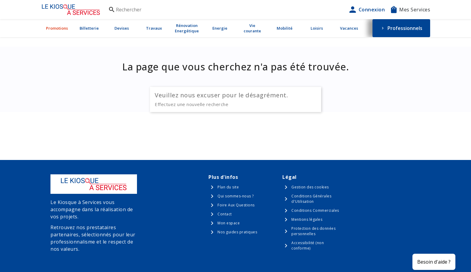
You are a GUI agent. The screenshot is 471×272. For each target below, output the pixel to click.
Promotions (57, 28)
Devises (121, 28)
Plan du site (228, 187)
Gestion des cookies (310, 187)
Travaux (154, 28)
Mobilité (285, 28)
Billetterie (89, 28)
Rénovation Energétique (187, 28)
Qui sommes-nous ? (235, 196)
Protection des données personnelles (313, 231)
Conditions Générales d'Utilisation (311, 199)
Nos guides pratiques (237, 232)
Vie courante (252, 28)
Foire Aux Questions (236, 205)
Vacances (349, 28)
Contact (224, 214)
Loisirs (317, 28)
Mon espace (228, 223)
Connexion (366, 9)
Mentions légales (306, 219)
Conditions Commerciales (315, 210)
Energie (219, 28)
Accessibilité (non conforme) (307, 245)
